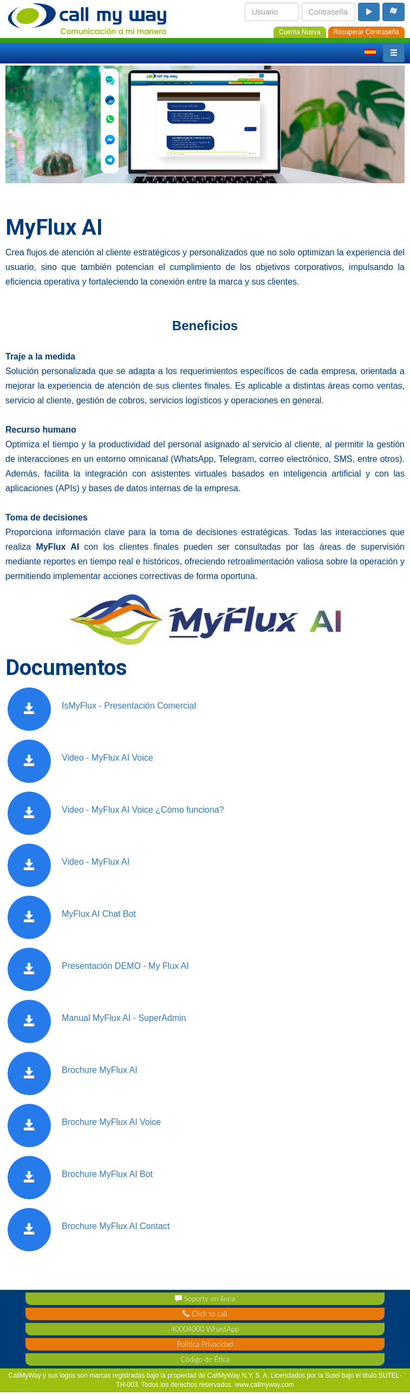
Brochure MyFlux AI (100, 1070)
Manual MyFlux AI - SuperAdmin (124, 1018)
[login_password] (329, 12)
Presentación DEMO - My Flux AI (125, 965)
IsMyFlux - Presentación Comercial (129, 705)
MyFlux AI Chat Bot (99, 913)
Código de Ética (204, 1359)
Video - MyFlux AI (95, 861)
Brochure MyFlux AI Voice (111, 1122)
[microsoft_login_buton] (393, 12)
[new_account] (300, 31)
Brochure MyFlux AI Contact (116, 1226)
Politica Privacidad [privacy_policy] (205, 1344)
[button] (394, 53)
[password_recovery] (366, 31)
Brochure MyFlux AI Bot (107, 1174)
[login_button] (369, 12)
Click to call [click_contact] (205, 1313)
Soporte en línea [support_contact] (205, 1298)
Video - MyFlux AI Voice (107, 757)
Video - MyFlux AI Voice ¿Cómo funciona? (143, 809)
